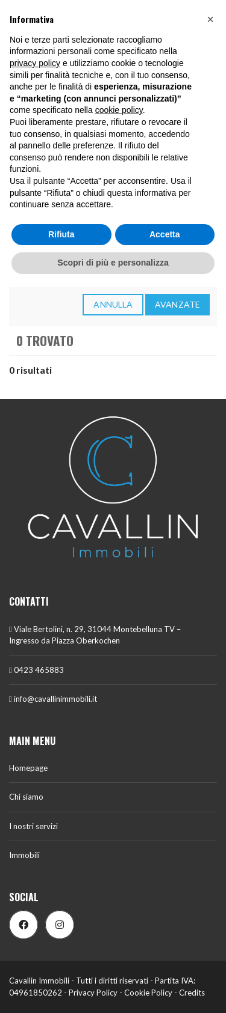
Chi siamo (26, 797)
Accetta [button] (164, 234)
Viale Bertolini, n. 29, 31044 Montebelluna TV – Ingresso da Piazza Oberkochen (95, 635)
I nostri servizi (33, 826)
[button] (210, 19)
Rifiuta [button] (61, 234)
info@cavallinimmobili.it (53, 699)
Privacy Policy (93, 992)
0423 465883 (36, 670)
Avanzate (177, 304)
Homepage (28, 768)
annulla (113, 304)
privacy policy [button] (35, 63)
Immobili (24, 855)
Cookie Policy (148, 992)
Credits (192, 992)
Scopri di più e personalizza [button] (112, 262)
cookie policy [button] (119, 110)
